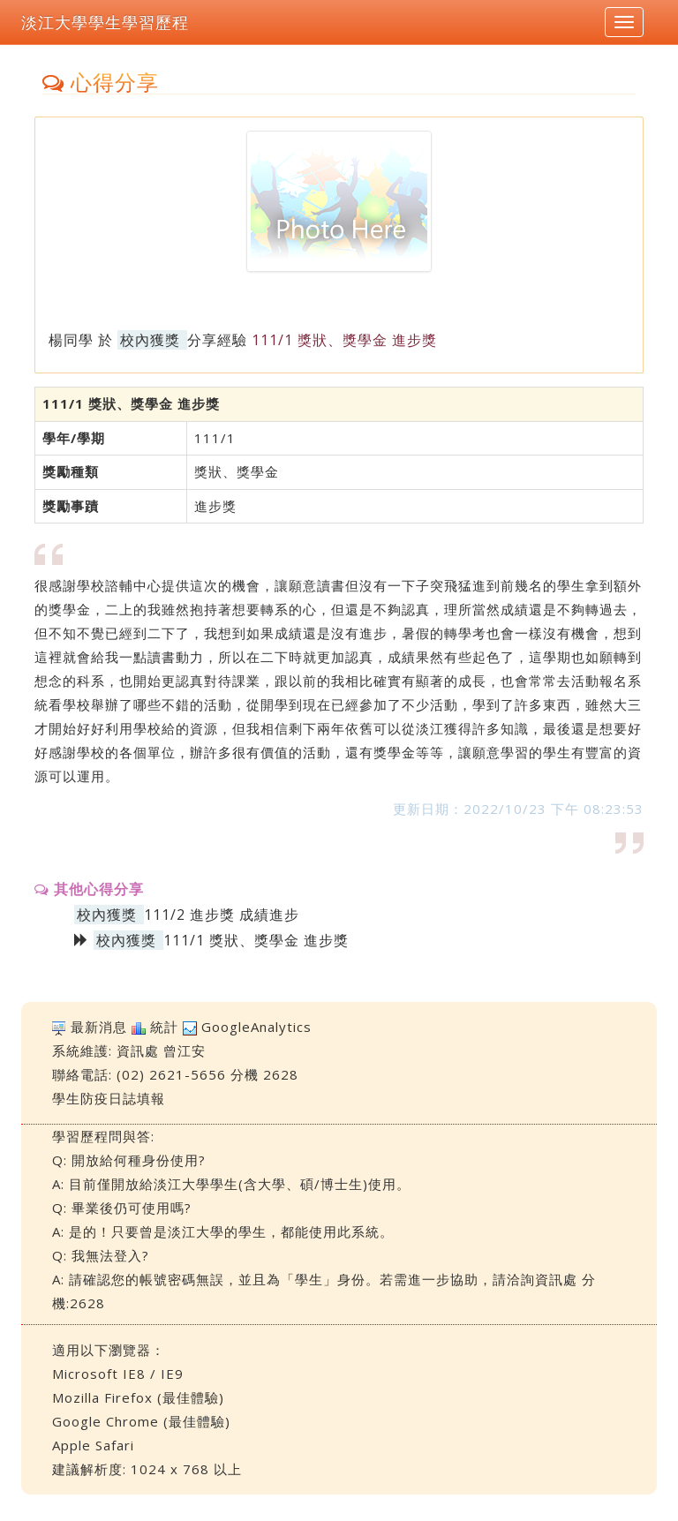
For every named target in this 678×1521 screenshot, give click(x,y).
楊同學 (71, 340)
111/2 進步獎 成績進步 (221, 914)
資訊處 (138, 1050)
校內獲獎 (150, 340)
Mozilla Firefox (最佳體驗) (138, 1397)
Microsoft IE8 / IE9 (118, 1373)
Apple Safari (93, 1445)
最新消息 (99, 1026)
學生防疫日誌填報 (108, 1098)
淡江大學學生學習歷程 (105, 22)
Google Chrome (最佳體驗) (141, 1421)
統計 (164, 1026)
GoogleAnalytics (256, 1026)
